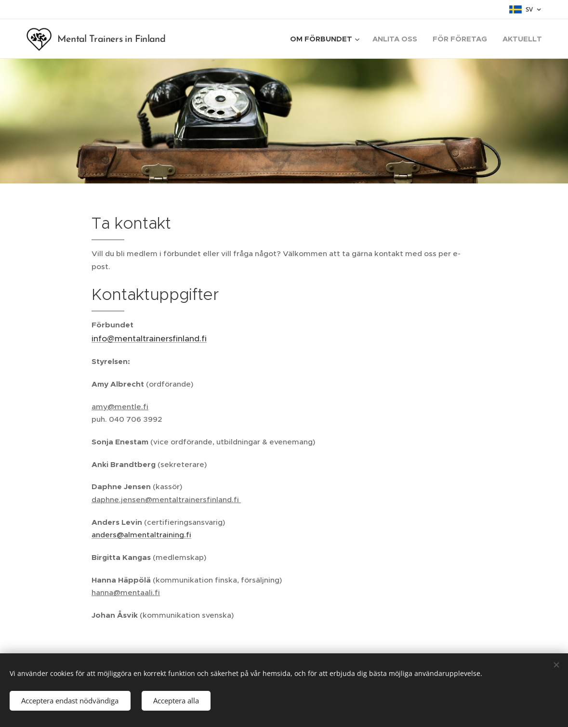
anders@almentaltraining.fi (141, 534)
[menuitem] (326, 39)
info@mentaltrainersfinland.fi (149, 338)
